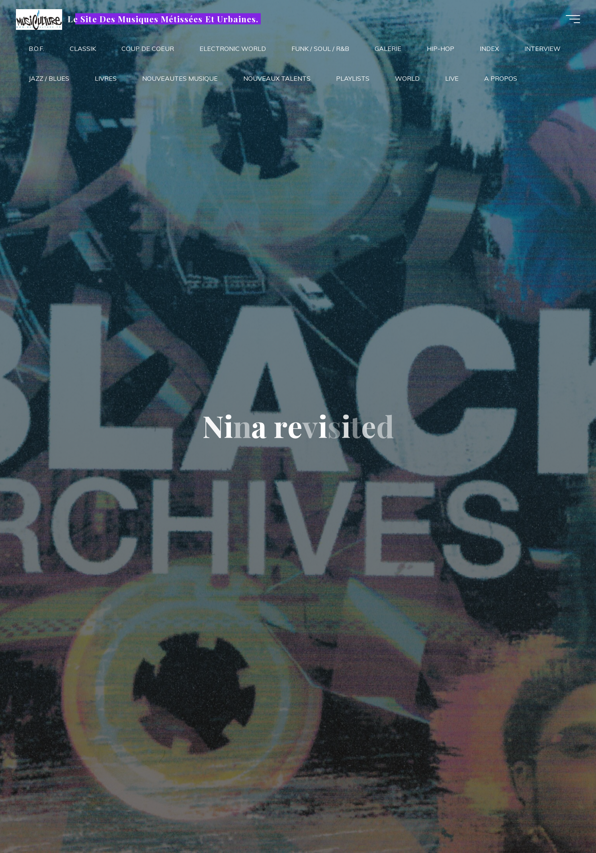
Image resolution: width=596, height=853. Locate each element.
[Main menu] (573, 19)
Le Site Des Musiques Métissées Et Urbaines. (163, 18)
